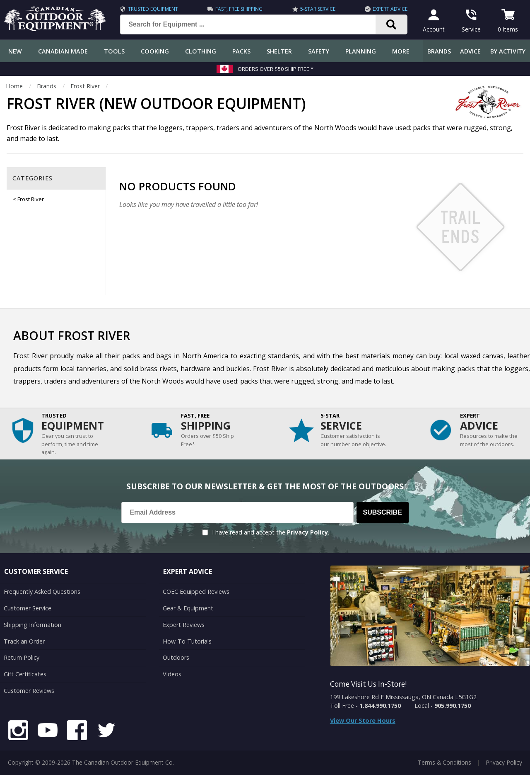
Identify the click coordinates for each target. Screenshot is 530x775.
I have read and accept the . (270, 532)
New (15, 51)
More (401, 51)
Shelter (279, 51)
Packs (241, 51)
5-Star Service (317, 8)
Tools (114, 51)
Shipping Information (32, 625)
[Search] (391, 24)
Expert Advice (390, 8)
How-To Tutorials (187, 641)
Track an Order (24, 641)
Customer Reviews (29, 691)
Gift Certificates (25, 674)
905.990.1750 (452, 705)
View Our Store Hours (362, 720)
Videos (172, 674)
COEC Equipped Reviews (196, 591)
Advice (470, 51)
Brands (439, 51)
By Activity (507, 51)
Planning (360, 51)
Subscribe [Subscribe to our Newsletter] (382, 512)
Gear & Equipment (188, 608)
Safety (318, 51)
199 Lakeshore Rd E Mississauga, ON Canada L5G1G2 (403, 697)
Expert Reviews (184, 625)
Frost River (85, 86)
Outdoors (176, 657)
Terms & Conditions (444, 762)
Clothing (200, 51)
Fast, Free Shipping (239, 8)
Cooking (155, 51)
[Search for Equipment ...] (254, 24)
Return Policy (21, 657)
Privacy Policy (307, 532)
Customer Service (27, 608)
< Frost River (28, 199)
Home (14, 86)
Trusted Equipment (153, 8)
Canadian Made (63, 51)
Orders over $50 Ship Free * (275, 69)
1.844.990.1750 (380, 705)
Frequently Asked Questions (42, 591)
